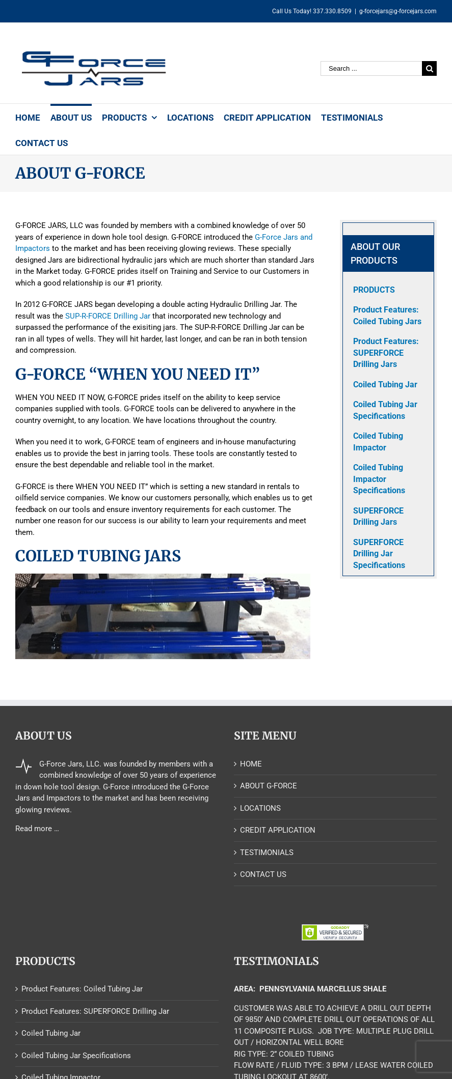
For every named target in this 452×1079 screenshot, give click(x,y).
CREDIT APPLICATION (277, 830)
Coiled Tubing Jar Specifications (76, 1055)
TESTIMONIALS (267, 852)
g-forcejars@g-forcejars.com (398, 11)
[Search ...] (371, 68)
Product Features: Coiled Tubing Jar (82, 988)
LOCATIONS (260, 808)
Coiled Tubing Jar (51, 1033)
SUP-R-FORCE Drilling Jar (107, 316)
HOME (251, 764)
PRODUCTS (374, 290)
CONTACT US (263, 874)
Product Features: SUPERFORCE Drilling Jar (95, 1011)
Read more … (37, 828)
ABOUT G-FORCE (268, 785)
